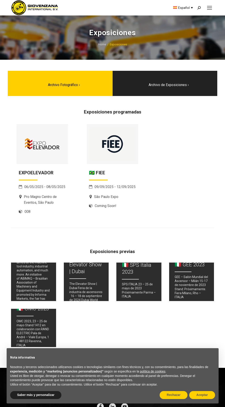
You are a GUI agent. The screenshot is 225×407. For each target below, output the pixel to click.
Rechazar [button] (173, 395)
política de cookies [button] (152, 371)
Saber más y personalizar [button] (36, 395)
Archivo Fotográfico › (64, 85)
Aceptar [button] (202, 395)
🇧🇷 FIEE (97, 172)
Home (102, 44)
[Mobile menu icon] (209, 7)
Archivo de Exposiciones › (169, 85)
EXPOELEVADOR (36, 172)
